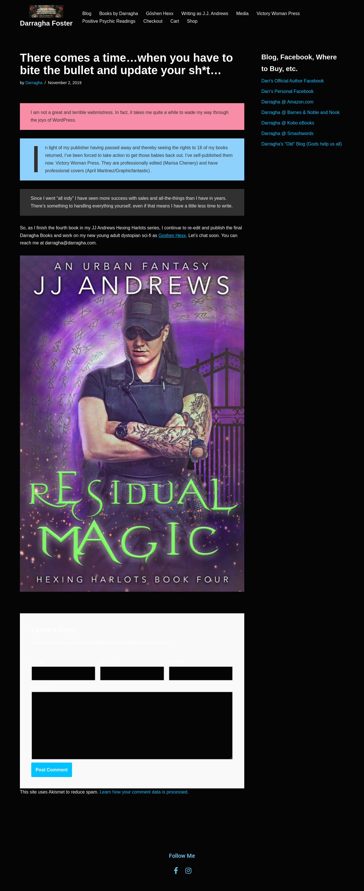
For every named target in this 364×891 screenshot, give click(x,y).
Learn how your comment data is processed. (145, 801)
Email (107, 670)
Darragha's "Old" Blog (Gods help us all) (301, 144)
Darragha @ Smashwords (287, 134)
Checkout (153, 21)
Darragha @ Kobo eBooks (288, 123)
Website (177, 670)
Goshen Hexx (173, 244)
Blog (86, 13)
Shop (192, 21)
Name (38, 670)
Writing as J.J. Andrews (205, 13)
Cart (175, 21)
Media (243, 13)
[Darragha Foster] (46, 17)
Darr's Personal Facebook (287, 92)
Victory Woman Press (279, 13)
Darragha (33, 82)
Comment (42, 695)
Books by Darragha (118, 13)
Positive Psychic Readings (109, 21)
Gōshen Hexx (160, 13)
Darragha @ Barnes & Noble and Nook (300, 113)
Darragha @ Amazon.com (287, 102)
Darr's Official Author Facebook (292, 81)
